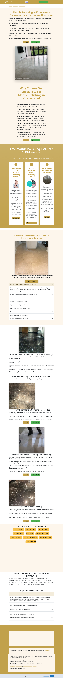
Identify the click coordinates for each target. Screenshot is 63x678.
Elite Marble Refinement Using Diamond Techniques (23, 284)
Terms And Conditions (27, 666)
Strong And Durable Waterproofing (18, 301)
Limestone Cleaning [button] (31, 529)
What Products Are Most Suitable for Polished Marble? (23, 614)
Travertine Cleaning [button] (18, 529)
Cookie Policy (19, 666)
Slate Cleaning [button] (29, 533)
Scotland (15, 6)
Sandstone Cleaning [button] (18, 533)
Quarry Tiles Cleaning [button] (16, 537)
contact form (47, 650)
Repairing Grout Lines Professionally (19, 315)
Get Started (16, 218)
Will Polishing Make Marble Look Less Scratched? (22, 617)
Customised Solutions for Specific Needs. (20, 308)
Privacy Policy (12, 666)
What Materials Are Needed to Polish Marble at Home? (23, 605)
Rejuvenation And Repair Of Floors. (18, 305)
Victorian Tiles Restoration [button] (30, 537)
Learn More (31, 281)
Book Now (47, 217)
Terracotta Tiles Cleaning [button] (42, 533)
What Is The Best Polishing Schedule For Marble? (22, 594)
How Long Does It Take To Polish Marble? (20, 609)
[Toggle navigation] (59, 2)
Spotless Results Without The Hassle (19, 318)
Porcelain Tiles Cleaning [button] (45, 537)
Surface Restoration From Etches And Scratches (21, 298)
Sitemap (35, 666)
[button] (43, 2)
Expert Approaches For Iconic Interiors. (19, 312)
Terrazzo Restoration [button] (43, 529)
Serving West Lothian (8, 2)
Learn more (46, 676)
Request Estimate (31, 223)
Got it (52, 676)
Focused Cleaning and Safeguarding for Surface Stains (23, 294)
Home (10, 6)
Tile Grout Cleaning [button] (31, 541)
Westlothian (22, 6)
